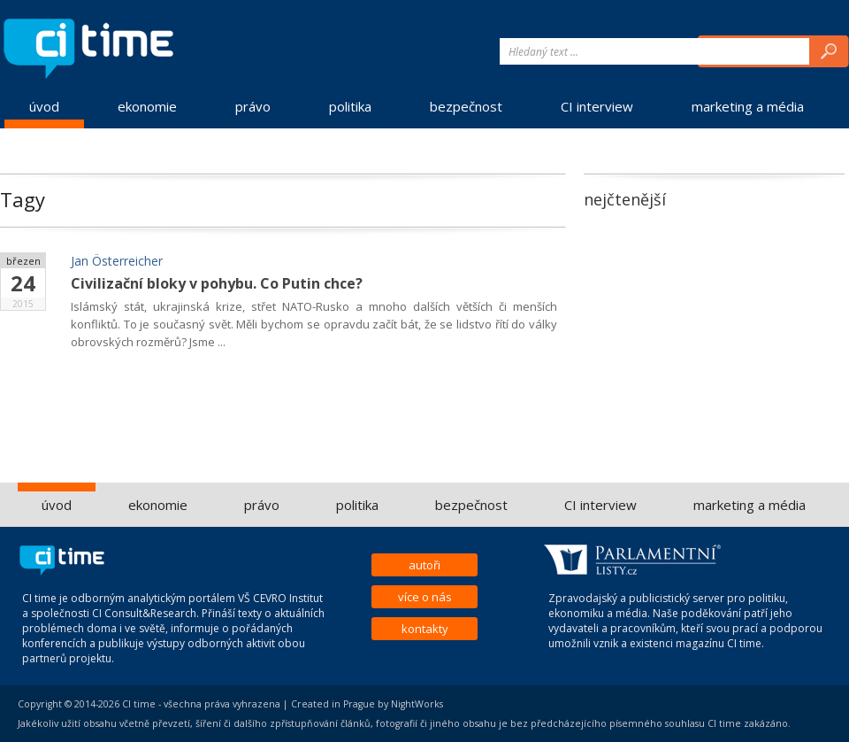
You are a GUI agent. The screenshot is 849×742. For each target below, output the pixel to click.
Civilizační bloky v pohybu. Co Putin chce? (217, 283)
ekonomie (147, 106)
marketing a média (748, 106)
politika (350, 106)
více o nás (425, 597)
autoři (424, 565)
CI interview (597, 106)
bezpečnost (466, 106)
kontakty (425, 629)
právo (253, 106)
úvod (44, 106)
